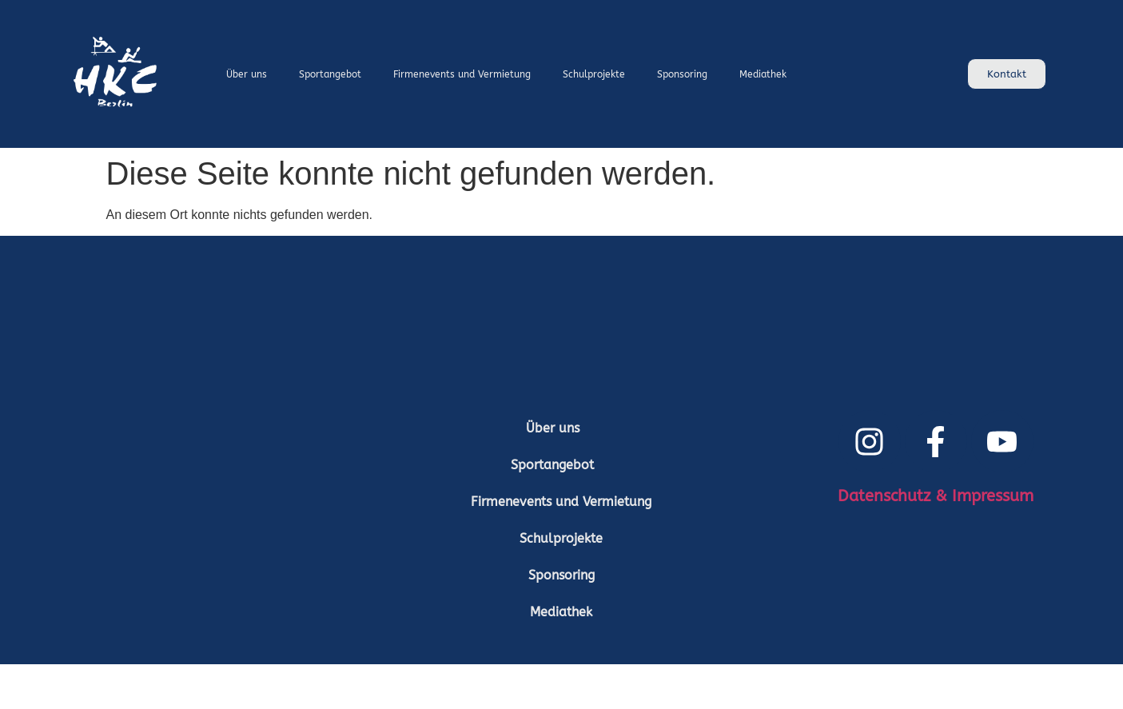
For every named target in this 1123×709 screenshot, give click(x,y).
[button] (561, 428)
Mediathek (762, 74)
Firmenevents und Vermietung (462, 74)
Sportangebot (330, 74)
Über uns (246, 74)
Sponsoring (682, 74)
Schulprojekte (594, 74)
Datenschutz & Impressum (935, 496)
